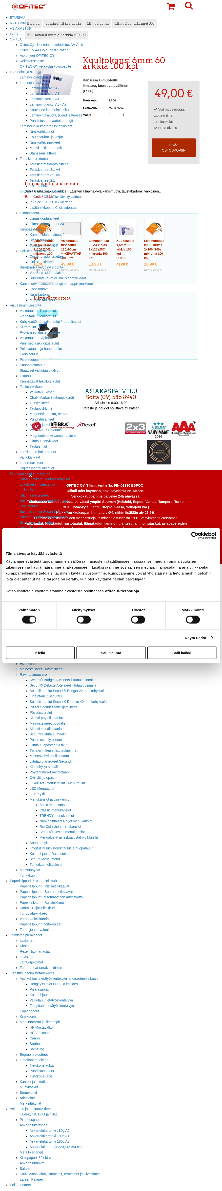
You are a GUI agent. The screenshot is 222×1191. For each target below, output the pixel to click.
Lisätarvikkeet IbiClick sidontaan (54, 208)
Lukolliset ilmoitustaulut (37, 484)
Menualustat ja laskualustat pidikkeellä (69, 837)
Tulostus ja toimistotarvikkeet (32, 973)
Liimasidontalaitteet (44, 218)
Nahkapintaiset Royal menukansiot (66, 821)
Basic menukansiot (54, 805)
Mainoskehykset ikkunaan (49, 756)
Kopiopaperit (29, 1011)
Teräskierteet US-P (44, 246)
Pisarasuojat (29, 360)
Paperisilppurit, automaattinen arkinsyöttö (51, 897)
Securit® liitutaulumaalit (48, 734)
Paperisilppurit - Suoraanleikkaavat (46, 892)
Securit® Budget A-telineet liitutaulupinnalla (62, 680)
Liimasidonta (29, 213)
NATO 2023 (19, 23)
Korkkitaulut (29, 354)
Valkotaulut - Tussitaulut (38, 311)
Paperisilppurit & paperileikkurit (33, 881)
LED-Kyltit (37, 794)
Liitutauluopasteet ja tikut (48, 745)
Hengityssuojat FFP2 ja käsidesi (54, 984)
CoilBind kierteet (42, 262)
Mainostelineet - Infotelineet (41, 669)
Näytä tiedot (195, 638)
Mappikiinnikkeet (42, 300)
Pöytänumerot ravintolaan (49, 772)
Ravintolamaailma (33, 674)
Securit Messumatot (45, 859)
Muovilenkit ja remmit (46, 148)
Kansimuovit (39, 289)
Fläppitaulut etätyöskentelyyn (52, 1006)
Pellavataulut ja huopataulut (41, 349)
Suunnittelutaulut (32, 365)
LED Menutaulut (42, 788)
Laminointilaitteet (32, 77)
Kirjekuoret (28, 1016)
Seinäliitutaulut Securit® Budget (44, 501)
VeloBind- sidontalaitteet (48, 273)
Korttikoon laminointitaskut (50, 110)
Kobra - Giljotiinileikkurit (38, 908)
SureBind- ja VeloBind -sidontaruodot (58, 278)
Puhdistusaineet (42, 1071)
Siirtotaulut (28, 327)
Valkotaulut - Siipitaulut (37, 338)
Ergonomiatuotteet (34, 1055)
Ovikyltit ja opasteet (45, 778)
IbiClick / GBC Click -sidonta (41, 191)
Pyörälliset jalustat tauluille (40, 332)
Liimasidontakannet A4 (47, 224)
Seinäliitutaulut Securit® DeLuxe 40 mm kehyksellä (68, 702)
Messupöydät (30, 870)
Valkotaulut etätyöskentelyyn (51, 1000)
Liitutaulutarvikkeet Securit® (51, 761)
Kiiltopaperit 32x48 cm (37, 1158)
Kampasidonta (31, 229)
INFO (14, 34)
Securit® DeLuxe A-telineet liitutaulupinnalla (63, 685)
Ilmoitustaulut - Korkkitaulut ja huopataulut (61, 848)
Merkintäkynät (30, 1103)
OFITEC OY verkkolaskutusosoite (45, 66)
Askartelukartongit (33, 1125)
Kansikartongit (40, 294)
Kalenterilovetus (42, 186)
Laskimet (27, 940)
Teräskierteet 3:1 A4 (45, 170)
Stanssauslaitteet (43, 153)
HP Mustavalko (41, 1027)
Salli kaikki (181, 653)
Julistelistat (28, 490)
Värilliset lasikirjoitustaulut (39, 343)
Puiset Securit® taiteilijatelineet (43, 517)
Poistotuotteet (20, 1185)
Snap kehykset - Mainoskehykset (45, 479)
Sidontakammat (42, 240)
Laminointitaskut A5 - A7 (48, 104)
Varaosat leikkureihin (35, 919)
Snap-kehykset (41, 843)
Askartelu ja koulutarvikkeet (31, 1109)
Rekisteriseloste (32, 61)
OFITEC (16, 39)
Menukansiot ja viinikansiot (50, 799)
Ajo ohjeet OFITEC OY (37, 56)
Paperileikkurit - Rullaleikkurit (42, 902)
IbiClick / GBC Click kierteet (51, 202)
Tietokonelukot (41, 1076)
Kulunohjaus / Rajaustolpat (50, 854)
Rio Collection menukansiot (60, 826)
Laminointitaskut (32, 83)
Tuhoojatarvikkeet (33, 913)
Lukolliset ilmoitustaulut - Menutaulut (57, 783)
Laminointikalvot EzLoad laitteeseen (57, 115)
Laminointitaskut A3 (45, 94)
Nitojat (24, 946)
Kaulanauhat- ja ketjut (46, 137)
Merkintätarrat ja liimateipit (40, 1022)
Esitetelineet (29, 664)
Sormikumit (28, 1093)
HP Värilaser (39, 1033)
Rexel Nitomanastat (35, 951)
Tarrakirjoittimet (31, 962)
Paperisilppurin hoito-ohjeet (40, 924)
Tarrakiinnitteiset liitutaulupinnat (53, 750)
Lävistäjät (27, 957)
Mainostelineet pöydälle (47, 723)
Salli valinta (111, 653)
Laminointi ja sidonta (25, 72)
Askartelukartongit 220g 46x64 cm (55, 1147)
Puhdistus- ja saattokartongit (51, 121)
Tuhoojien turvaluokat (36, 930)
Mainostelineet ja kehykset (30, 474)
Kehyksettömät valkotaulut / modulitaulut (50, 322)
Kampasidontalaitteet (46, 235)
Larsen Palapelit (32, 1179)
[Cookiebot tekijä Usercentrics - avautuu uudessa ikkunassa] (194, 535)
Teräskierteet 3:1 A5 (45, 175)
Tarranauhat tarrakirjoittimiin (41, 968)
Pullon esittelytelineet (46, 740)
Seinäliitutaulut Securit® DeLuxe (44, 512)
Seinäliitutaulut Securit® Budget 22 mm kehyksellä (68, 691)
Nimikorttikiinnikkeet (45, 142)
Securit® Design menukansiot (62, 832)
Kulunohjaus (39, 995)
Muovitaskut (29, 1087)
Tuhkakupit (28, 875)
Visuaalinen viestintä (25, 305)
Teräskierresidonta (34, 159)
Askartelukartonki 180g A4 (50, 1136)
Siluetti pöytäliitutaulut (46, 718)
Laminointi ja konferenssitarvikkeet (46, 126)
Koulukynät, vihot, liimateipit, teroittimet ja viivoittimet (60, 1174)
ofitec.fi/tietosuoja (122, 591)
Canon (35, 1038)
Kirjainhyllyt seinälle (45, 767)
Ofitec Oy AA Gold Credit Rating (44, 50)
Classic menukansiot (55, 810)
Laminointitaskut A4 (45, 99)
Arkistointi (27, 1098)
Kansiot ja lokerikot (34, 1082)
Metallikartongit (31, 1152)
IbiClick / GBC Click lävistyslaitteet (56, 197)
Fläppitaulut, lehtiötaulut (38, 316)
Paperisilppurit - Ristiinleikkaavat (44, 886)
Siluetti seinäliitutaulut (36, 522)
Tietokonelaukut (42, 1065)
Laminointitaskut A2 (45, 88)
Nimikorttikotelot (42, 132)
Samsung (37, 1049)
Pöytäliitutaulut (41, 712)
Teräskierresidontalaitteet (49, 164)
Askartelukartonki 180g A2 (50, 1141)
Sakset (25, 1169)
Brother (35, 1044)
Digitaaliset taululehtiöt (37, 468)
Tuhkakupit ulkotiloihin (46, 864)
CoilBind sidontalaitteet (47, 256)
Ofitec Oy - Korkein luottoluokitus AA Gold (51, 45)
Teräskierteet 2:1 (42, 180)
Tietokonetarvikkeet (34, 1060)
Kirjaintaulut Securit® (46, 696)
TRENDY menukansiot (57, 816)
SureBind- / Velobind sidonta (41, 267)
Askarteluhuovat (32, 1163)
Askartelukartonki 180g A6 (50, 1131)
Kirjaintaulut (29, 506)
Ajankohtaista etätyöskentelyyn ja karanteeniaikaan (59, 978)
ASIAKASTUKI (21, 28)
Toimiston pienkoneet (26, 935)
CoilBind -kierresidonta (37, 251)
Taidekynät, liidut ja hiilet (38, 1114)
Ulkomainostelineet (34, 495)
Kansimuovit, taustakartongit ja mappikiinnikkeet (56, 284)
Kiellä (40, 653)
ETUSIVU (17, 17)
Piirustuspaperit (31, 1120)
